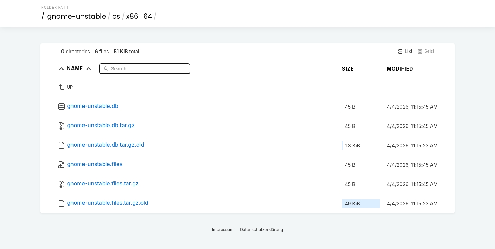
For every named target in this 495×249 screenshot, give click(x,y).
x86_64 (139, 16)
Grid (425, 51)
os (116, 16)
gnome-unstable (76, 16)
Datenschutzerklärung (261, 229)
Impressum (223, 229)
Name (80, 68)
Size (348, 69)
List (405, 51)
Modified (400, 69)
